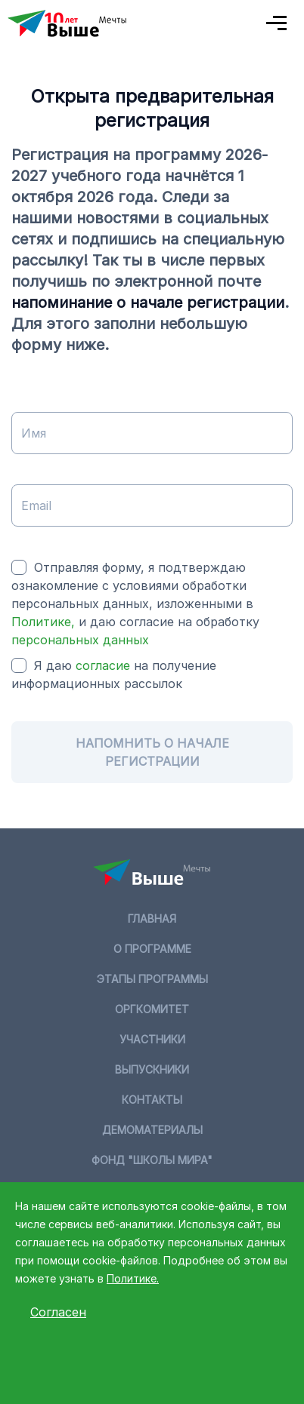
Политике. (133, 1278)
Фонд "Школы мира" (152, 1160)
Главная (152, 918)
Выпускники (152, 1069)
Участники (152, 1039)
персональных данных (80, 639)
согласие (103, 665)
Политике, (45, 621)
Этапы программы (152, 978)
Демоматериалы (152, 1129)
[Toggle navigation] (277, 23)
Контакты (152, 1099)
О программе (152, 948)
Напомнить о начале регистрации (152, 752)
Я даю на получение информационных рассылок (113, 674)
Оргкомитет (152, 1009)
